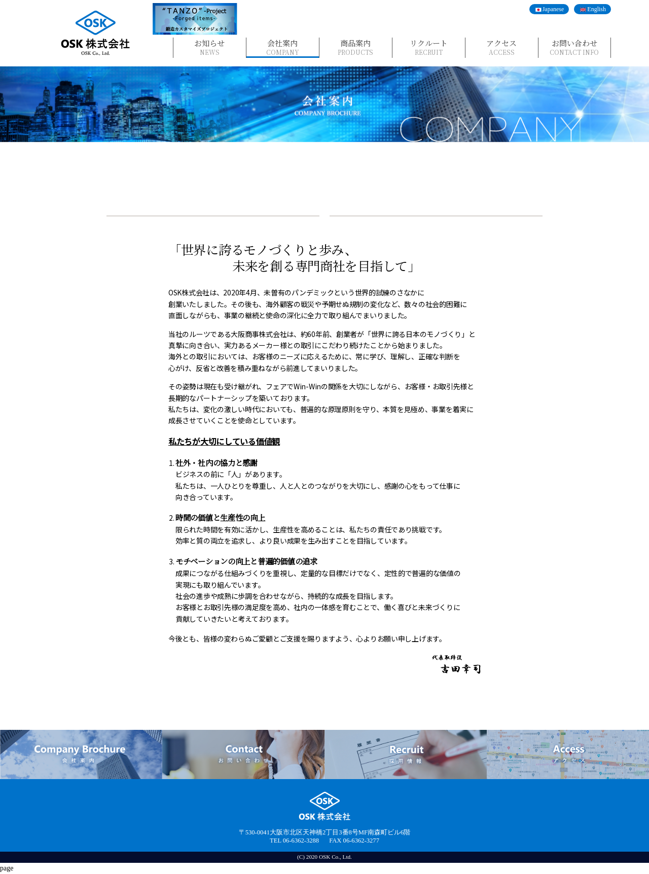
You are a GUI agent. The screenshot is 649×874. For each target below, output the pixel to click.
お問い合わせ (574, 47)
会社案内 (282, 47)
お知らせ (209, 47)
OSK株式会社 (95, 33)
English (596, 9)
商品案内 (355, 47)
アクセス (501, 47)
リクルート (428, 47)
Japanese (553, 9)
